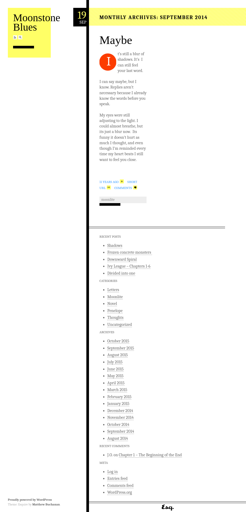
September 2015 (120, 348)
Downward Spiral (122, 259)
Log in (112, 471)
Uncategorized (119, 324)
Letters (113, 289)
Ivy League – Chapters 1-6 (128, 266)
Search (20, 37)
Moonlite (108, 199)
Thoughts (115, 317)
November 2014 (120, 417)
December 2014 (120, 410)
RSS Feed (15, 37)
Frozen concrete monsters (129, 252)
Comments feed (120, 485)
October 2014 (118, 424)
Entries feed (117, 478)
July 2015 (114, 362)
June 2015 (115, 369)
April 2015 (116, 383)
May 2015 (115, 376)
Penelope (115, 310)
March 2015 (117, 389)
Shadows (114, 245)
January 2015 (118, 403)
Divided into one (121, 273)
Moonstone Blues (36, 22)
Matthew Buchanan (46, 504)
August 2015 (117, 355)
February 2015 (119, 396)
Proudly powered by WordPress (30, 500)
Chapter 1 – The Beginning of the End (150, 455)
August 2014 (117, 438)
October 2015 (118, 341)
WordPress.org (119, 492)
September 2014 (120, 431)
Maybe (115, 40)
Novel (112, 303)
